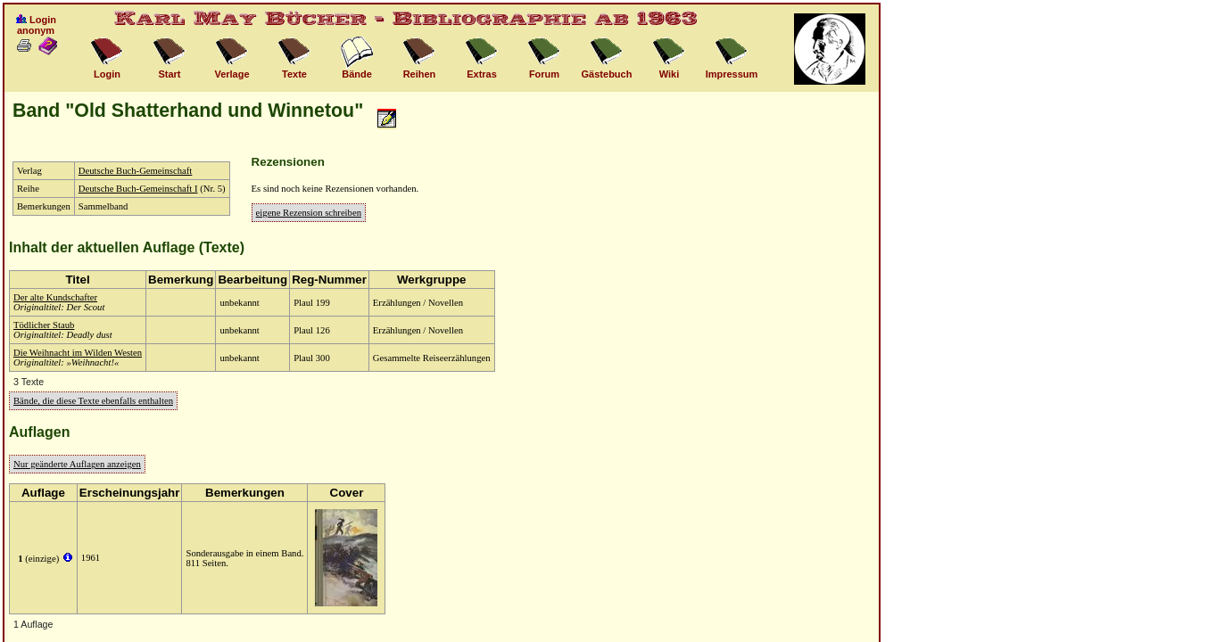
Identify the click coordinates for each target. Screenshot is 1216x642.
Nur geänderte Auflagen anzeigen (77, 464)
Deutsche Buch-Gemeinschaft (136, 171)
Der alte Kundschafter (55, 297)
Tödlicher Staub (43, 325)
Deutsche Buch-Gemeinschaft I (138, 188)
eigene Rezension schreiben (308, 213)
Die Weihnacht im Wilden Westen (77, 353)
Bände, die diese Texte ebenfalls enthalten (93, 401)
